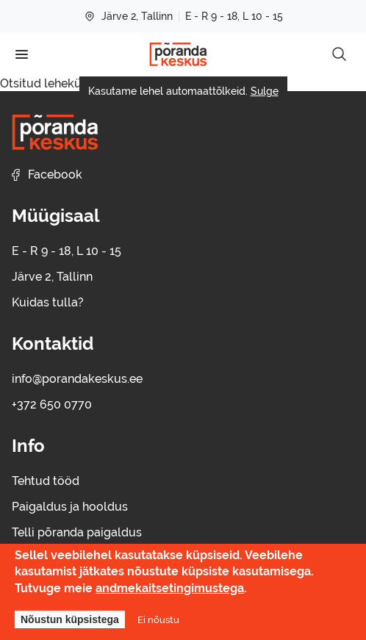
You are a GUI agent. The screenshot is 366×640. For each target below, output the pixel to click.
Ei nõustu (158, 619)
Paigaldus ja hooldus (70, 507)
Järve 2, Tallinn (128, 16)
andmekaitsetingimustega (170, 588)
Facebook (47, 174)
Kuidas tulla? (48, 302)
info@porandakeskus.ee (77, 379)
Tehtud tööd (45, 481)
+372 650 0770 (52, 404)
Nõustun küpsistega (70, 619)
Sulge (265, 91)
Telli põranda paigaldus (77, 532)
